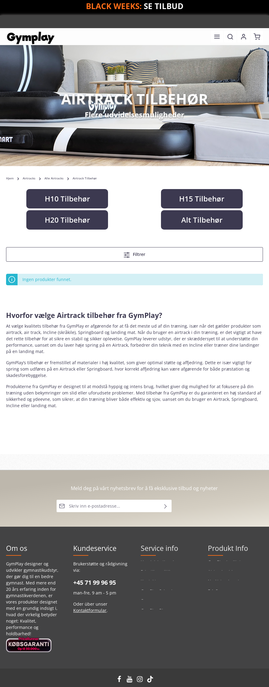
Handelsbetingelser (160, 565)
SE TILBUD (163, 6)
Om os (147, 604)
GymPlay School (156, 594)
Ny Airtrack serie (224, 584)
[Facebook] (120, 681)
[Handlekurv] (257, 37)
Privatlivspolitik (156, 575)
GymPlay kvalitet (224, 565)
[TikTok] (150, 681)
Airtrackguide (221, 575)
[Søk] (230, 37)
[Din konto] (244, 37)
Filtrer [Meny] (134, 254)
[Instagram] (140, 681)
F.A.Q (213, 594)
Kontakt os (151, 584)
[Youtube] (130, 681)
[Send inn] (166, 506)
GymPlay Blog (154, 614)
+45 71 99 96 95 (94, 582)
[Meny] (217, 37)
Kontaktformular (90, 610)
